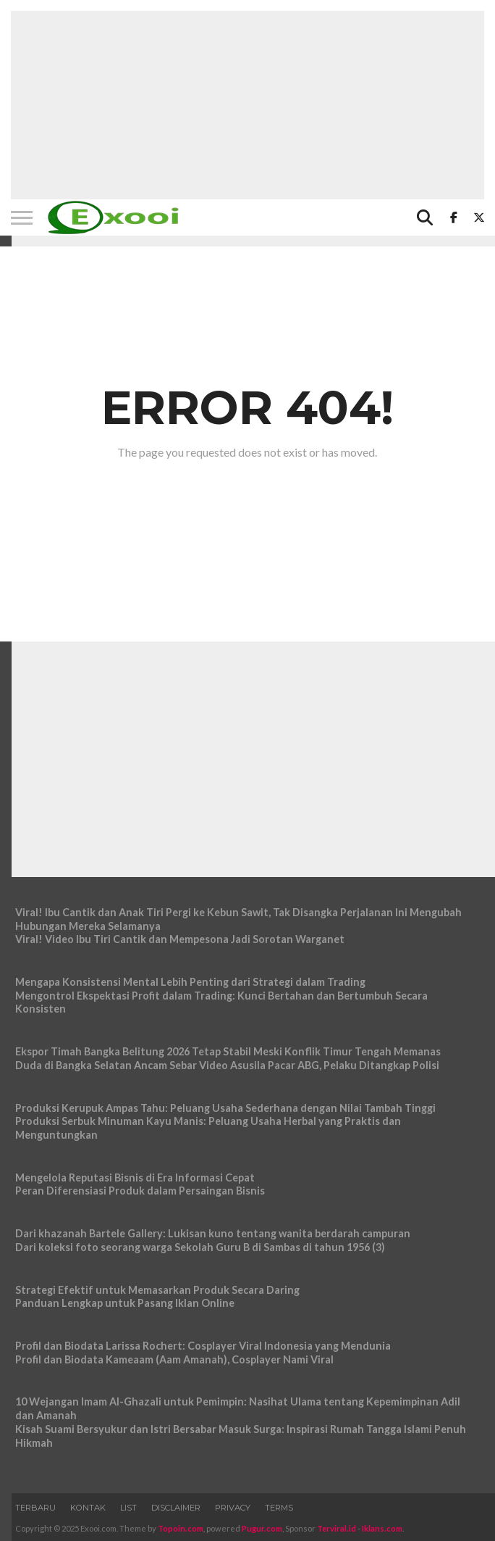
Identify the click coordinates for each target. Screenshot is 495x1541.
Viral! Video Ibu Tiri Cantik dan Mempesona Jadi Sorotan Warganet (179, 939)
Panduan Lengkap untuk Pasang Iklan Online (124, 1303)
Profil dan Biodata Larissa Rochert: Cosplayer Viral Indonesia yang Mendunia (203, 1345)
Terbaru (35, 1508)
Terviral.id (336, 1528)
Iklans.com (382, 1528)
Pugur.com (262, 1528)
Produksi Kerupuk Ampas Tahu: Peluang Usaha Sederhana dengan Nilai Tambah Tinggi (225, 1108)
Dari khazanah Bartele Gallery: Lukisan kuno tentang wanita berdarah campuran (212, 1233)
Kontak (88, 1508)
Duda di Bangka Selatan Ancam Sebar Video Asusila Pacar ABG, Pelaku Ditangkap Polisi (227, 1065)
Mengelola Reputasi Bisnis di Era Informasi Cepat (135, 1177)
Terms (279, 1508)
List (128, 1508)
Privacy (232, 1508)
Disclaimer (175, 1508)
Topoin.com (180, 1528)
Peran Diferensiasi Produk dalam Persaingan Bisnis (140, 1190)
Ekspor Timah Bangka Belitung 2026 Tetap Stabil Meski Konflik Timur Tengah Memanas (228, 1051)
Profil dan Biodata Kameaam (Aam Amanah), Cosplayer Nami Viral (174, 1359)
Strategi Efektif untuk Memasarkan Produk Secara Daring (157, 1290)
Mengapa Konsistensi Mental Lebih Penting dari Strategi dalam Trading (190, 982)
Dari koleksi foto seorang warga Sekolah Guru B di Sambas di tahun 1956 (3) (200, 1247)
